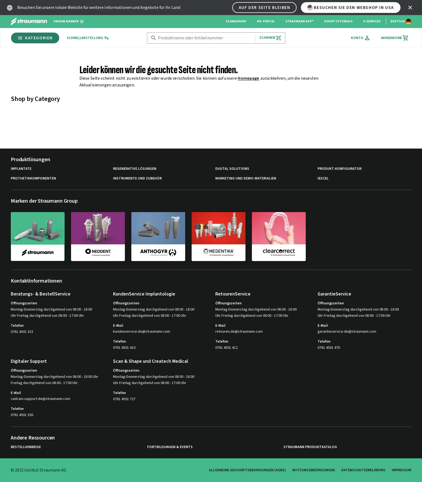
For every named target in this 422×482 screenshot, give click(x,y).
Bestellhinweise (26, 447)
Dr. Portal (266, 21)
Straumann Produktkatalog (310, 447)
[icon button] (410, 7)
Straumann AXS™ (300, 21)
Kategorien (35, 38)
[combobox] (205, 38)
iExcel (323, 178)
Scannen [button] (270, 38)
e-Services (372, 21)
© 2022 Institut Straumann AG (38, 470)
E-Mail (118, 325)
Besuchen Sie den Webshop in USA (350, 7)
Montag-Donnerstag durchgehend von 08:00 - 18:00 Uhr (54, 376)
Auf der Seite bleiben (264, 7)
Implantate (21, 168)
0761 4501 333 (22, 332)
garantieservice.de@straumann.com (347, 331)
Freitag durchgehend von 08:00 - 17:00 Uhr (44, 383)
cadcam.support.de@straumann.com (40, 399)
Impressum (401, 470)
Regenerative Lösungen (134, 168)
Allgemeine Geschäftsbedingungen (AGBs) (247, 470)
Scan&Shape (236, 21)
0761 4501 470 (329, 347)
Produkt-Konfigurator (339, 168)
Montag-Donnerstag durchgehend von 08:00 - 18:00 (51, 309)
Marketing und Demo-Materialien (245, 178)
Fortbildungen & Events (170, 447)
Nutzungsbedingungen (313, 470)
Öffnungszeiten (24, 303)
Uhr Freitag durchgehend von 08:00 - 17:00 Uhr (47, 315)
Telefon (17, 325)
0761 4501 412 (226, 347)
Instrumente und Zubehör (137, 178)
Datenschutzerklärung (363, 470)
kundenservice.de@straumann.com (141, 331)
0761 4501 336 (22, 415)
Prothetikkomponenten (33, 178)
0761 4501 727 (124, 399)
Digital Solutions (232, 168)
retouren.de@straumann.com (239, 331)
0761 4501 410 (124, 347)
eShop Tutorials (338, 21)
